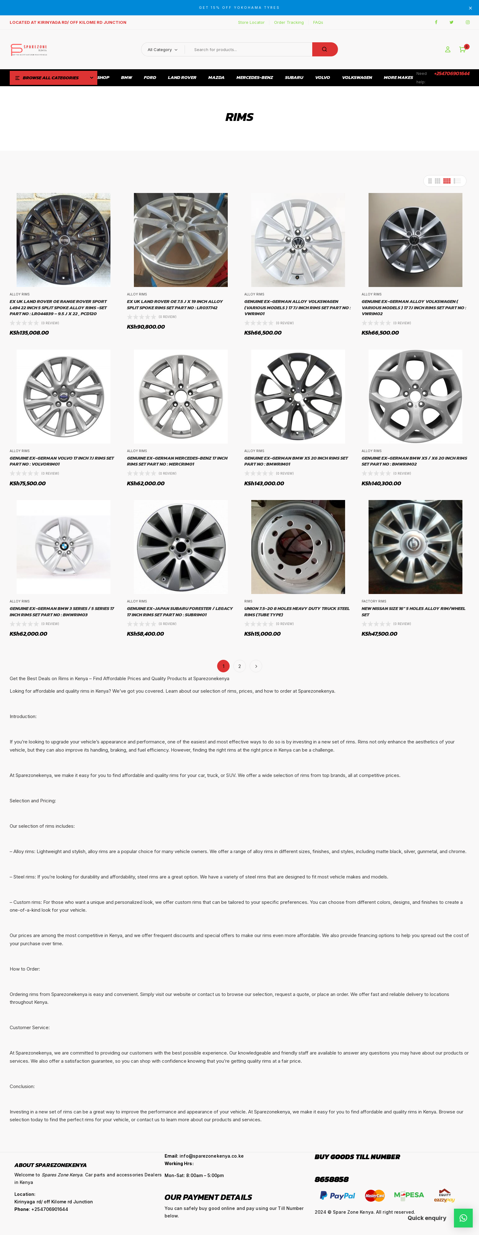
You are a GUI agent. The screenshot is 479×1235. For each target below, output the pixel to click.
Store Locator (251, 22)
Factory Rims (374, 601)
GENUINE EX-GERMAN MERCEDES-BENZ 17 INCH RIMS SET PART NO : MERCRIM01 (177, 461)
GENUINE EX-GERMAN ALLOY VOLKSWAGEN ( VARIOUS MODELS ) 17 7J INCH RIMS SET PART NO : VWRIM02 (414, 307)
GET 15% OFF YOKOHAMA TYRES (239, 7)
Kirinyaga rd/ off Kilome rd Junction (53, 1201)
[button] (462, 49)
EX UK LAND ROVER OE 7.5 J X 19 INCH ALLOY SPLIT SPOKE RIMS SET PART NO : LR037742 (175, 304)
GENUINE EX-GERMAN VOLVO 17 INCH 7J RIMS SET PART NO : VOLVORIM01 (62, 461)
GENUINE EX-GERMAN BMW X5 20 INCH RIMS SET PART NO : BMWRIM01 (296, 461)
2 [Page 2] (239, 666)
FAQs (318, 22)
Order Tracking (289, 22)
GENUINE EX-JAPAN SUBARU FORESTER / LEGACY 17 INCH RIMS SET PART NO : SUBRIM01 (180, 611)
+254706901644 (452, 73)
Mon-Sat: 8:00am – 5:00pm (194, 1175)
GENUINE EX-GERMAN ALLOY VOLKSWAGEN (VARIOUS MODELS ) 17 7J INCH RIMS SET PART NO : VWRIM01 (297, 307)
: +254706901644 (41, 1209)
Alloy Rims (20, 294)
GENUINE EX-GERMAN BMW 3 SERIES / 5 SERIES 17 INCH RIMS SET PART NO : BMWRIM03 (62, 611)
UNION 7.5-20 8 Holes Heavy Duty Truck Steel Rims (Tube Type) (297, 611)
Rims (248, 601)
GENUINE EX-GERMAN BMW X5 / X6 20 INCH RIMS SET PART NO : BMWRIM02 (414, 461)
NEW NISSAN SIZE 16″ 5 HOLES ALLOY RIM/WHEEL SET (414, 611)
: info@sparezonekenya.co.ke (204, 1156)
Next (256, 666)
